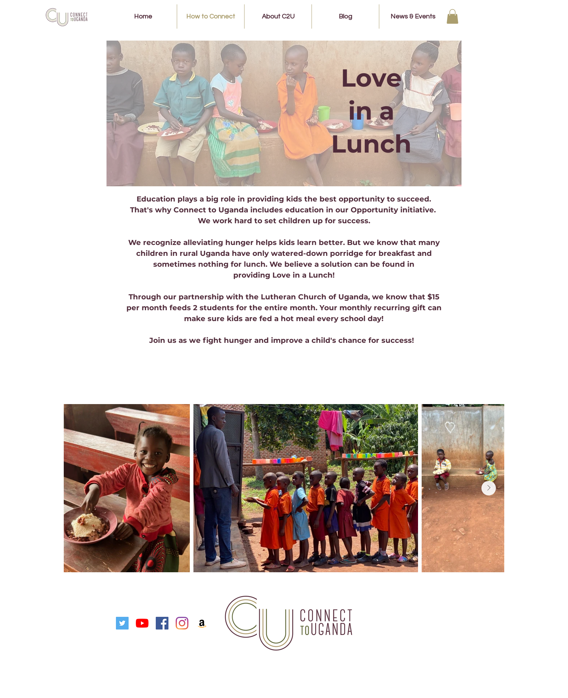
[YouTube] (142, 623)
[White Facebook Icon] (222, 623)
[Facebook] (162, 623)
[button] (452, 16)
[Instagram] (182, 623)
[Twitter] (122, 623)
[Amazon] (202, 623)
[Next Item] (488, 488)
